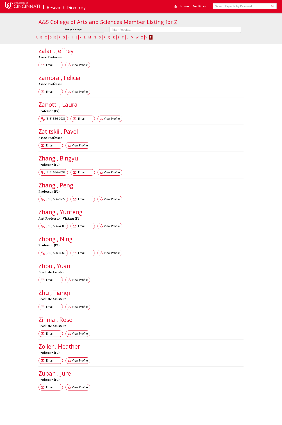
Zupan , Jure (54, 373)
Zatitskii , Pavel (58, 131)
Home (184, 6)
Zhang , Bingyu (58, 158)
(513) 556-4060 (55, 253)
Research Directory (66, 7)
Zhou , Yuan (54, 266)
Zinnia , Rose (55, 319)
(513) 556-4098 (55, 172)
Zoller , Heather (59, 346)
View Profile (80, 65)
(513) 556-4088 (55, 226)
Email (49, 65)
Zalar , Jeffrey (56, 51)
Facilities (199, 6)
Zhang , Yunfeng (60, 212)
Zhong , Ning (55, 239)
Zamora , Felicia (59, 78)
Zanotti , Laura (58, 104)
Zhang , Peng (55, 185)
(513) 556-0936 (55, 119)
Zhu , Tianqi (54, 293)
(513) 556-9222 (55, 199)
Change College (73, 29)
